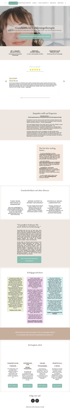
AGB (33, 407)
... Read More (28, 87)
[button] (6, 81)
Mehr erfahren (13, 385)
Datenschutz (28, 407)
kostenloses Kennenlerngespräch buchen (35, 36)
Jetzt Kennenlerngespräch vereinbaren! (29, 260)
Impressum (37, 407)
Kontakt (42, 407)
